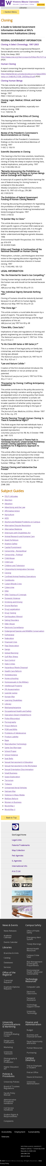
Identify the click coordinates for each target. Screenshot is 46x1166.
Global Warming (11, 653)
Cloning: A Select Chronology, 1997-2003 (20, 44)
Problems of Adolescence (15, 733)
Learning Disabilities (13, 700)
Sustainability (34, 1132)
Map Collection (18, 850)
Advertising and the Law (15, 507)
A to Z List (16, 871)
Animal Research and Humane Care (20, 536)
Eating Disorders (12, 620)
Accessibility (6, 1132)
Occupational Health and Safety (18, 711)
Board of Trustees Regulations (12, 1087)
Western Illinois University (26, 1)
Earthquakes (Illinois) (14, 616)
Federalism (9, 638)
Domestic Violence (12, 598)
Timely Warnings (34, 944)
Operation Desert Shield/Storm (18, 715)
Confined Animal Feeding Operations (20, 576)
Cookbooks (9, 580)
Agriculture (9, 514)
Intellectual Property (13, 685)
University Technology (32, 1012)
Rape (7, 740)
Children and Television (15, 565)
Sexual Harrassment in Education (19, 762)
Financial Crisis (11, 642)
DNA (7, 591)
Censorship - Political (14, 554)
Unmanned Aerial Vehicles (16, 787)
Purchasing (31, 1052)
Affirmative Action (12, 511)
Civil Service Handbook (9, 1109)
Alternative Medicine (13, 529)
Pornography (10, 722)
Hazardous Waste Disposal (16, 667)
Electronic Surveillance (14, 627)
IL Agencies (17, 861)
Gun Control (10, 660)
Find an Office (32, 1072)
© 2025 (2, 1161)
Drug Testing (10, 613)
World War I (10, 806)
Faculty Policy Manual (9, 1094)
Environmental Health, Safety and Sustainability (34, 972)
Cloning (8, 573)
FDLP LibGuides (11, 496)
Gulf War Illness (11, 656)
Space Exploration (12, 776)
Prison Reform (11, 725)
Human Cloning (8, 64)
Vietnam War (10, 791)
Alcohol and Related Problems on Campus (22, 522)
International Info (19, 866)
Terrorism (9, 780)
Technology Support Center (33, 1006)
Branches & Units (11, 953)
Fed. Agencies (17, 856)
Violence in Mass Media (15, 795)
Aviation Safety (11, 543)
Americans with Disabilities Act (17, 533)
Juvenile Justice (11, 693)
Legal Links (17, 840)
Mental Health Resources (33, 949)
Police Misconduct (12, 718)
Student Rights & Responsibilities (11, 1115)
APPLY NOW (41, 4)
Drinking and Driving (13, 602)
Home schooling (11, 678)
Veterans (5, 1136)
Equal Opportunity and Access (34, 1042)
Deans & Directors (34, 1077)
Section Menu (10, 12)
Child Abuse (10, 558)
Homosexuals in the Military (17, 682)
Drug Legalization (12, 609)
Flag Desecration (12, 645)
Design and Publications (9, 1041)
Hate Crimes (10, 664)
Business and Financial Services (34, 1036)
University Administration (33, 1083)
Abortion (8, 500)
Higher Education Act (11, 1068)
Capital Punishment (13, 547)
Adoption (8, 503)
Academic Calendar (8, 936)
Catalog (7, 958)
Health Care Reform (13, 671)
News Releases (10, 931)
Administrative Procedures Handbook (10, 1101)
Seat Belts (9, 758)
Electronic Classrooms (32, 992)
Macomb (16, 4)
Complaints (8, 1121)
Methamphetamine (13, 707)
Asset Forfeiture (11, 540)
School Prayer (10, 751)
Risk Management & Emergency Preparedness (34, 963)
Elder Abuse (10, 624)
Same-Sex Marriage (13, 747)
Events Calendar (11, 942)
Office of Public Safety (33, 932)
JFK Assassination (12, 689)
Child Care (9, 562)
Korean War (10, 696)
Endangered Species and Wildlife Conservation (24, 631)
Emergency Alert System (34, 938)
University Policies (11, 1082)
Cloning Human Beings (11, 80)
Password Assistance (31, 999)
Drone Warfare (11, 605)
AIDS (7, 518)
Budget (30, 1030)
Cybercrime (9, 587)
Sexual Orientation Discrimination (19, 769)
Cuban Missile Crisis (13, 583)
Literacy (8, 704)
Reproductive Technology (15, 744)
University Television (8, 1053)
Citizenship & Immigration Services (19, 569)
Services (7, 967)
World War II (10, 809)
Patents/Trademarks (21, 845)
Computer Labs (33, 987)
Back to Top (10, 818)
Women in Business (13, 802)
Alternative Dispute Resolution (18, 525)
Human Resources (34, 1048)
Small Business (11, 773)
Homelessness (11, 675)
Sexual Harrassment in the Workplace (21, 766)
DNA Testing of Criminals (15, 594)
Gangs (7, 649)
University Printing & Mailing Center (11, 1034)
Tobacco (8, 784)
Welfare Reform (11, 798)
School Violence (11, 755)
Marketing (8, 1047)
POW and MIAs (11, 729)
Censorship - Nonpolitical (15, 551)
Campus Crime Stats (33, 956)
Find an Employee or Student (34, 1066)
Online (32, 4)
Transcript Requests (8, 981)
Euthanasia (9, 634)
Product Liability (11, 736)
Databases (8, 962)
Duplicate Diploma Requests (12, 988)
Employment (19, 1132)
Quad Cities (24, 4)
